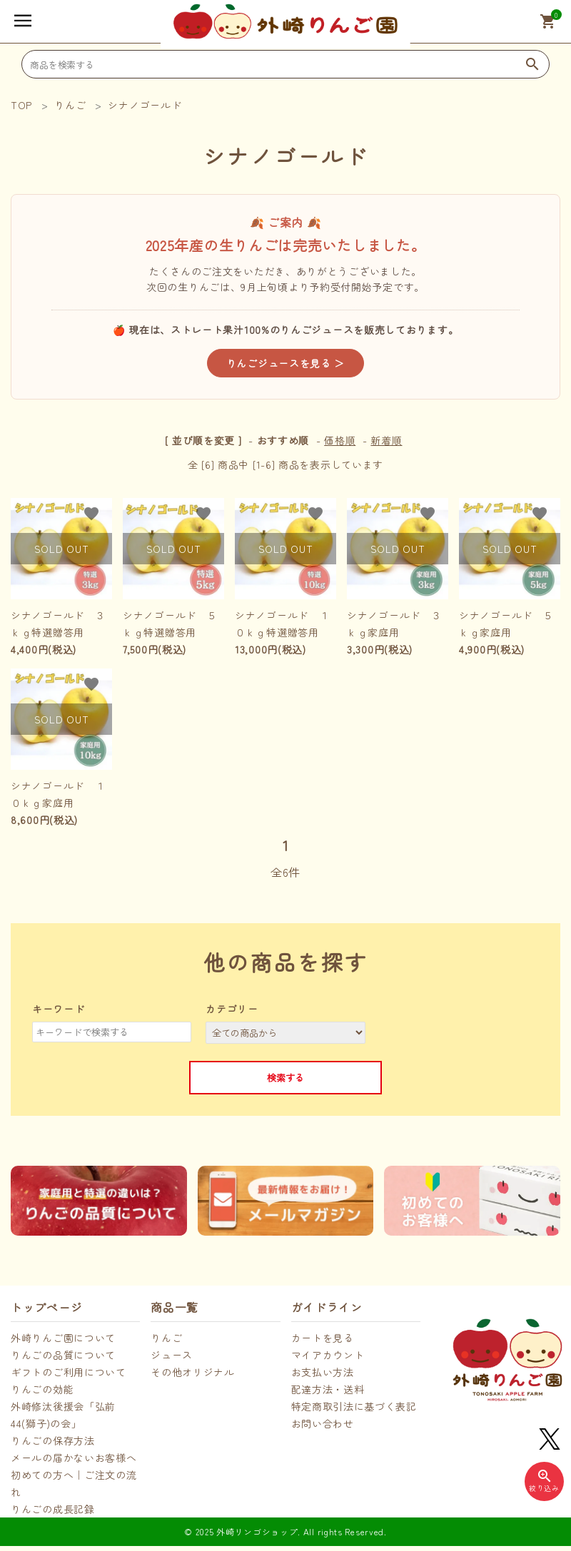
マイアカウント (328, 1355)
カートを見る (322, 1338)
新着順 (386, 440)
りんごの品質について (63, 1355)
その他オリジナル (193, 1372)
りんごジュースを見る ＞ (285, 363)
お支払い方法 (322, 1372)
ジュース (172, 1355)
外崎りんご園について (63, 1338)
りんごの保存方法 (53, 1440)
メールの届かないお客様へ (73, 1457)
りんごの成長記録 (53, 1509)
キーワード (58, 1009)
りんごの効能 (42, 1389)
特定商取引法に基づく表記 (354, 1406)
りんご (166, 1338)
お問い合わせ (322, 1423)
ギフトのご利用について (68, 1372)
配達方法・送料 (328, 1389)
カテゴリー (232, 1009)
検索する (285, 1077)
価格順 (339, 440)
